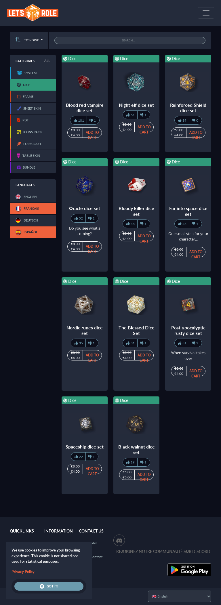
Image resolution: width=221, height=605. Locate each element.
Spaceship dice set (85, 446)
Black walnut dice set (136, 449)
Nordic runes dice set (84, 330)
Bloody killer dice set (136, 210)
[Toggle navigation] (206, 13)
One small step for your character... (188, 236)
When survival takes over (188, 355)
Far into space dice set (188, 210)
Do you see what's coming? (84, 231)
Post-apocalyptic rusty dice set (188, 330)
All (47, 60)
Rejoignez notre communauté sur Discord (163, 551)
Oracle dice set (84, 208)
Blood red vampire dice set (85, 107)
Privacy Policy (23, 571)
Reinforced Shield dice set (188, 107)
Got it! (49, 586)
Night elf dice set (136, 105)
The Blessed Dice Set (137, 330)
